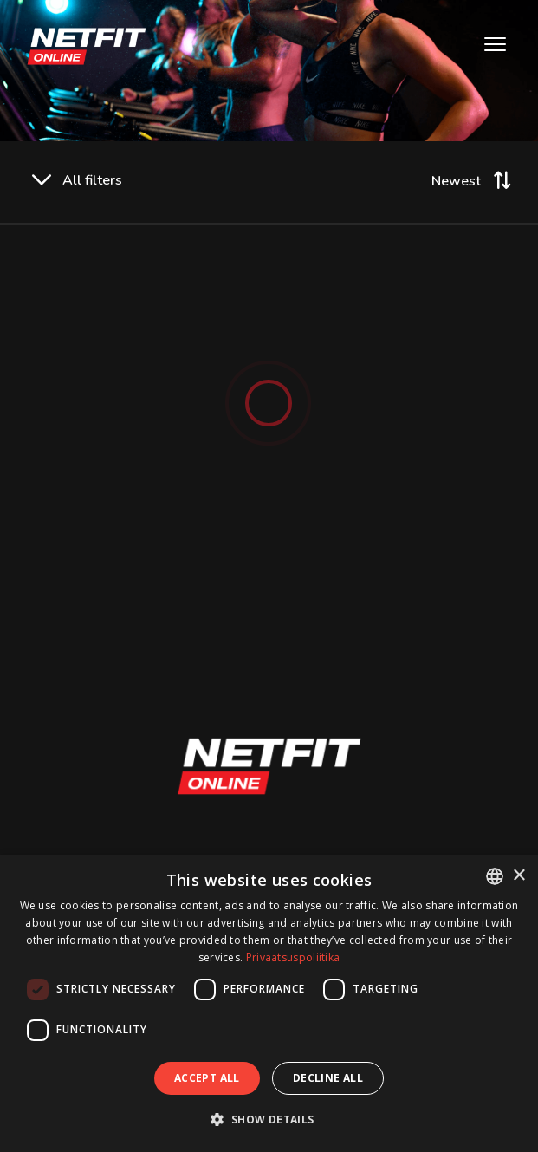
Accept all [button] (207, 1078)
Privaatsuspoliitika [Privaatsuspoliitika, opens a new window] (293, 957)
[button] (269, 1119)
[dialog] (269, 1003)
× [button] (518, 875)
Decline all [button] (328, 1078)
